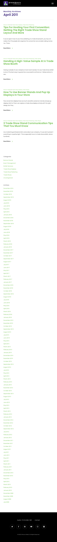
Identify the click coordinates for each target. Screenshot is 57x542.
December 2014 (8, 355)
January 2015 (7, 352)
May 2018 (6, 235)
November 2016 (8, 288)
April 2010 (6, 481)
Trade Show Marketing (28, 24)
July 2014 (6, 370)
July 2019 (6, 203)
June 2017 (6, 267)
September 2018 (8, 223)
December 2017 (8, 250)
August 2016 (7, 297)
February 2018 (7, 244)
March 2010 (7, 484)
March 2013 (7, 411)
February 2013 (7, 414)
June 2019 (6, 206)
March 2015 (7, 346)
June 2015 (6, 338)
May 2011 (6, 458)
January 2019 (7, 214)
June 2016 (6, 302)
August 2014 (7, 367)
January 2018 (7, 247)
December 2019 (8, 188)
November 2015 (8, 323)
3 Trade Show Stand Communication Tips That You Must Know (28, 125)
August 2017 (7, 261)
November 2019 (8, 191)
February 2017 (7, 279)
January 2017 (7, 282)
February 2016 (7, 314)
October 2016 (7, 291)
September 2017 (8, 258)
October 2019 (7, 194)
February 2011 (7, 467)
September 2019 (8, 197)
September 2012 (8, 428)
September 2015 (8, 329)
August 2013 (7, 396)
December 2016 (8, 285)
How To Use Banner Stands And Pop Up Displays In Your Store (26, 94)
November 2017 (8, 253)
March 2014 (7, 379)
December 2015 (8, 320)
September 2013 (8, 393)
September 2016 (8, 294)
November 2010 (8, 475)
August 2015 (7, 332)
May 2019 (6, 209)
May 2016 (6, 305)
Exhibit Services (8, 166)
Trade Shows (38, 58)
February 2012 (7, 434)
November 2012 (8, 423)
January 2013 (7, 417)
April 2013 (6, 408)
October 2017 (7, 256)
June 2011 (6, 455)
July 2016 (6, 300)
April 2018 (6, 238)
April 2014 (6, 376)
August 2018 (7, 226)
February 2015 (7, 349)
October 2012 (7, 426)
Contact (37, 520)
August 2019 (7, 200)
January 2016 (7, 317)
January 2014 (7, 385)
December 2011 (8, 440)
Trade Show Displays (17, 24)
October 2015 (7, 326)
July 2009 (6, 502)
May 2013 (6, 405)
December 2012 (8, 420)
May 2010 (6, 478)
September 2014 (8, 364)
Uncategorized (8, 178)
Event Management (9, 163)
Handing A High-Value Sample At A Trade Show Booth (28, 62)
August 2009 (7, 499)
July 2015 (6, 335)
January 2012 (7, 437)
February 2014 (7, 382)
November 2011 (8, 443)
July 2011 (6, 452)
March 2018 (7, 241)
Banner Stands (8, 160)
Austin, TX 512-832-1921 (24, 520)
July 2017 (6, 264)
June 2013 (6, 402)
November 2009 (8, 496)
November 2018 (8, 220)
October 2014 (7, 361)
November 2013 (8, 387)
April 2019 (6, 212)
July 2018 (6, 229)
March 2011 (7, 464)
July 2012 (6, 431)
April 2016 (6, 308)
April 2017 (6, 273)
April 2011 (6, 461)
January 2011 (7, 470)
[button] (53, 3)
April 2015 (6, 343)
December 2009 (8, 493)
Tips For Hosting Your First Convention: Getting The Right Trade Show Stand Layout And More (26, 30)
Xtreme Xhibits (7, 24)
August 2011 (7, 449)
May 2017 (6, 270)
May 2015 (6, 341)
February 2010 (7, 487)
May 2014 (6, 373)
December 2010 (8, 472)
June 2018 (6, 232)
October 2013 (7, 390)
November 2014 (8, 358)
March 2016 (7, 311)
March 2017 (7, 276)
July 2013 (6, 399)
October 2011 (7, 446)
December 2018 (8, 217)
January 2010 (7, 490)
